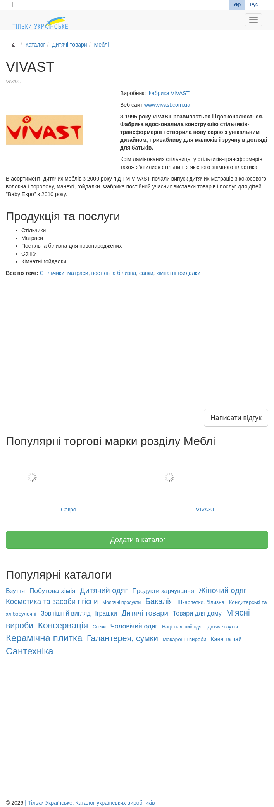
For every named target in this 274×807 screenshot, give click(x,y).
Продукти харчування (163, 591)
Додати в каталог (136, 540)
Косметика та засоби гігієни (52, 601)
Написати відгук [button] (236, 418)
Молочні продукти (121, 602)
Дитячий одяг (104, 590)
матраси (77, 273)
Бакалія (159, 601)
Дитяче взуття (223, 627)
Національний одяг (182, 627)
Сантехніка (29, 651)
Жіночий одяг (222, 590)
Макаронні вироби (185, 639)
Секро (68, 483)
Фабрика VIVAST (168, 93)
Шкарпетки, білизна (200, 602)
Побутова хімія (52, 591)
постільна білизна (113, 273)
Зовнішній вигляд (65, 613)
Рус (254, 4)
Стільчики (52, 273)
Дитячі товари (69, 45)
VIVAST (206, 483)
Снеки (99, 627)
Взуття (15, 591)
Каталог (35, 45)
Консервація (63, 625)
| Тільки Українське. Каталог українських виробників (90, 803)
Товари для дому (197, 613)
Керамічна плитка (44, 638)
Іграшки (106, 613)
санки (146, 273)
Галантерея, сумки (122, 638)
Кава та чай (226, 639)
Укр (237, 4)
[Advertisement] (137, 335)
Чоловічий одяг (134, 626)
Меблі (101, 45)
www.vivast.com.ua (167, 105)
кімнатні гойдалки (178, 273)
